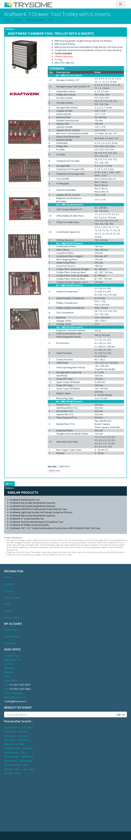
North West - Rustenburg (18, 760)
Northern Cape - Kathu (16, 764)
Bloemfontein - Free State (18, 727)
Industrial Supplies (35, 19)
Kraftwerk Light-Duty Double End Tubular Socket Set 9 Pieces (41, 512)
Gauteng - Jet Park (14, 744)
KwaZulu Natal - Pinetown (18, 748)
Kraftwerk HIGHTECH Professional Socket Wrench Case (38, 509)
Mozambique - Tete (15, 752)
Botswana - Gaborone (16, 731)
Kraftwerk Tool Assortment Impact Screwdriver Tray (36, 521)
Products (18, 19)
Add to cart (54, 470)
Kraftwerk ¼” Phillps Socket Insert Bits (29, 524)
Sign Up (120, 714)
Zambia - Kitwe (12, 773)
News (7, 604)
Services (8, 590)
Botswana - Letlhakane (17, 739)
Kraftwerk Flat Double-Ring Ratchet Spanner (32, 502)
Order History (11, 636)
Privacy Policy (11, 617)
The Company (12, 597)
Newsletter (10, 643)
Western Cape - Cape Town (19, 769)
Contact (8, 611)
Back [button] (9, 483)
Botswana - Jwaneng (15, 735)
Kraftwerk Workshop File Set (24, 499)
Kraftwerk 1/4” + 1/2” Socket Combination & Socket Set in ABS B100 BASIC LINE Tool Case (55, 528)
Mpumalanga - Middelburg (18, 756)
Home (7, 19)
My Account (10, 629)
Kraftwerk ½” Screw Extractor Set (27, 518)
